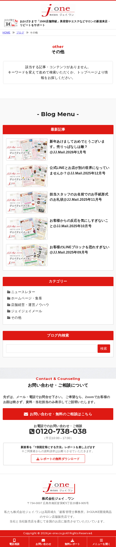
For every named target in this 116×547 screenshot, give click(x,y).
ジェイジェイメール (26, 311)
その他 (16, 317)
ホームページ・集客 (26, 298)
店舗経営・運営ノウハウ (30, 305)
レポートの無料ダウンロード (60, 459)
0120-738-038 (61, 431)
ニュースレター (23, 292)
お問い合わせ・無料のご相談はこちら (61, 414)
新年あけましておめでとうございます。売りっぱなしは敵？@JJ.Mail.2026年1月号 (77, 147)
